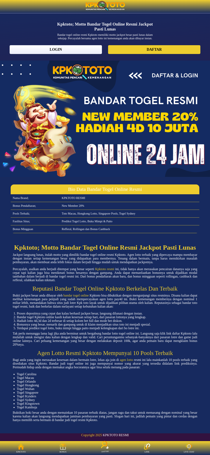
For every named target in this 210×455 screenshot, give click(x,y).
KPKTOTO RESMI (116, 435)
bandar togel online (76, 295)
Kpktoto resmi (104, 269)
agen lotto (126, 360)
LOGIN (56, 49)
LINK (147, 448)
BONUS (62, 448)
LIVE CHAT (189, 448)
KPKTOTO (21, 448)
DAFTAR (154, 49)
